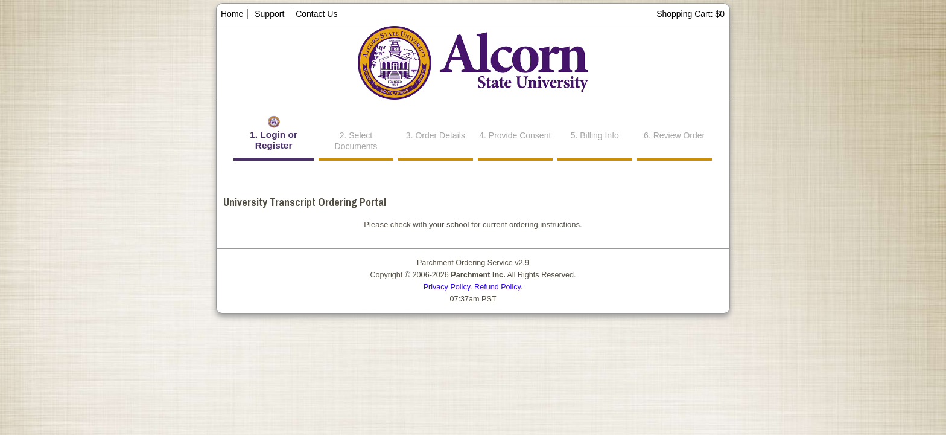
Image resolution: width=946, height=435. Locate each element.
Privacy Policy (447, 287)
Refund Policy (497, 287)
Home (232, 14)
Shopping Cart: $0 (690, 14)
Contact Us (316, 14)
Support (269, 14)
